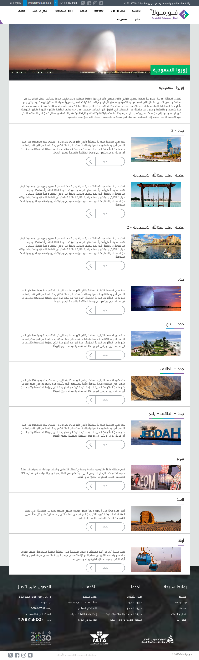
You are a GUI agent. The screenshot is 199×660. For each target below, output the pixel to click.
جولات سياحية (89, 597)
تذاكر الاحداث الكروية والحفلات (81, 602)
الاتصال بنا (122, 19)
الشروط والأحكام (66, 655)
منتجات (21, 11)
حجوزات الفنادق (134, 608)
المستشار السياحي (87, 608)
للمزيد (105, 161)
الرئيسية (136, 11)
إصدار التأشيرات (134, 597)
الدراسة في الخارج (87, 620)
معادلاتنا (99, 11)
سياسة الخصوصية (86, 655)
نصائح (138, 19)
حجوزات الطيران (134, 602)
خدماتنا (83, 11)
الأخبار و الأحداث (179, 614)
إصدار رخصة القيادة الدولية (83, 614)
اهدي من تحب (40, 11)
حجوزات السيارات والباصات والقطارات (124, 614)
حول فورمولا (118, 11)
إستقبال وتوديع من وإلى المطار (126, 620)
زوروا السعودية (64, 11)
